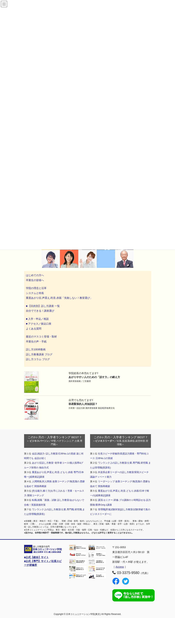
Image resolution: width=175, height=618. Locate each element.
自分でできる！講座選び (40, 310)
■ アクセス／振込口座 (38, 323)
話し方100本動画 (36, 349)
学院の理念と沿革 (36, 288)
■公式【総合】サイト (36, 557)
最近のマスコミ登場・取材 (41, 336)
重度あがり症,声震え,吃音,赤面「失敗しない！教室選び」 (59, 297)
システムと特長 (35, 293)
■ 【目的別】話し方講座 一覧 (43, 305)
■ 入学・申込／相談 (37, 318)
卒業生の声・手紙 (36, 341)
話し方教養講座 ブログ (39, 354)
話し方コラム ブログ (38, 359)
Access (120, 566)
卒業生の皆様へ (35, 280)
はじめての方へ (35, 275)
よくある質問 (33, 328)
